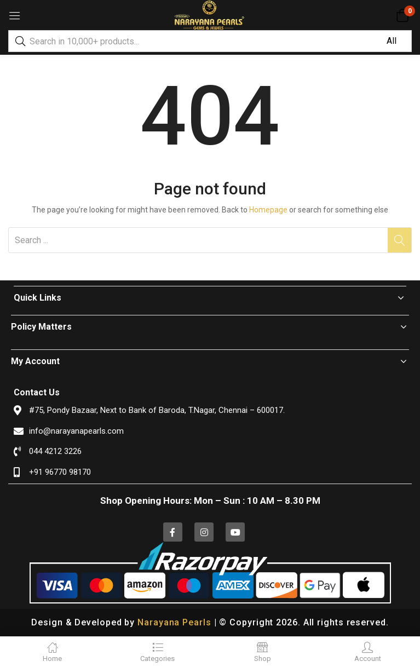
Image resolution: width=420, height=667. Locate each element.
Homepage (268, 209)
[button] (402, 15)
